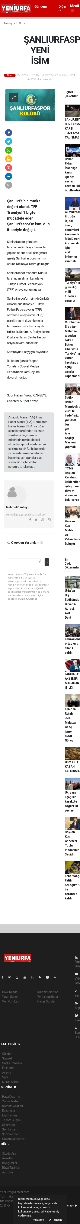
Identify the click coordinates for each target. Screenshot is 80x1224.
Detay (38, 1219)
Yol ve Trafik (10, 1101)
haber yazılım (9, 1214)
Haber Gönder (46, 1001)
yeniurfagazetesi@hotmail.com (27, 514)
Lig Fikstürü (9, 1115)
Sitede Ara (9, 1153)
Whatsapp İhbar (47, 996)
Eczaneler (8, 1110)
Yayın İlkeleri (10, 996)
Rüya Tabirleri (11, 1167)
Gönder (48, 562)
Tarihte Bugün (11, 1120)
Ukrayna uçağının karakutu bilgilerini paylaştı (71, 801)
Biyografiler (9, 1163)
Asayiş (6, 1072)
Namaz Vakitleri (12, 1106)
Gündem (40, 6)
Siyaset (7, 1058)
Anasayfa (9, 23)
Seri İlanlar (9, 1129)
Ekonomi (8, 1068)
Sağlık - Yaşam (12, 1063)
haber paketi (8, 1210)
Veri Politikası (10, 1001)
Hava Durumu (11, 1096)
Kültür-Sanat (10, 1082)
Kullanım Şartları (47, 992)
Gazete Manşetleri (14, 1139)
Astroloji (7, 1172)
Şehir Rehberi (11, 1134)
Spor (22, 23)
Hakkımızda (9, 992)
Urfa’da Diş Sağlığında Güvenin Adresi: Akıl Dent (72, 604)
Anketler (7, 1158)
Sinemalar (9, 1124)
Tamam (55, 1219)
